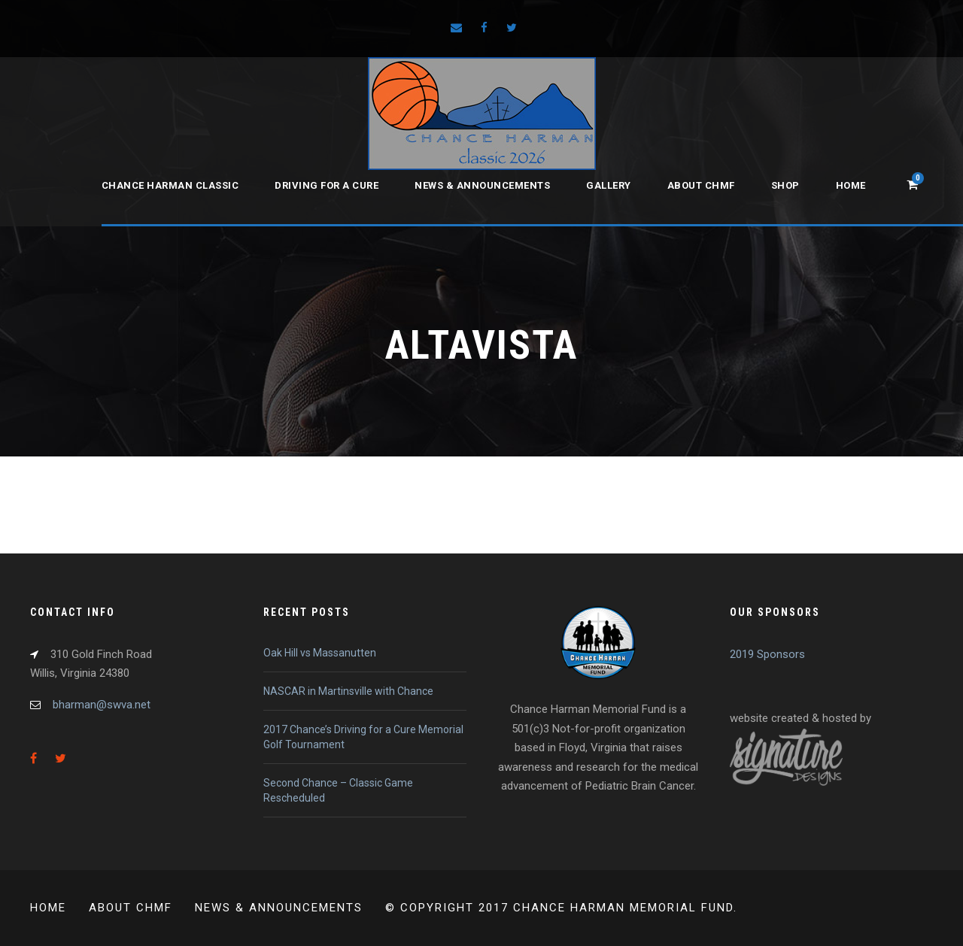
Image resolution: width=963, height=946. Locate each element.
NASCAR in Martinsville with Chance (348, 691)
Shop (785, 185)
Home (851, 185)
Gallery (608, 185)
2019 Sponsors (767, 654)
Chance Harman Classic (170, 185)
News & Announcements (482, 185)
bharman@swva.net (101, 704)
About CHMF (701, 185)
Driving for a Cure (326, 185)
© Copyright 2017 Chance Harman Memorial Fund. (561, 907)
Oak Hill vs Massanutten (319, 653)
